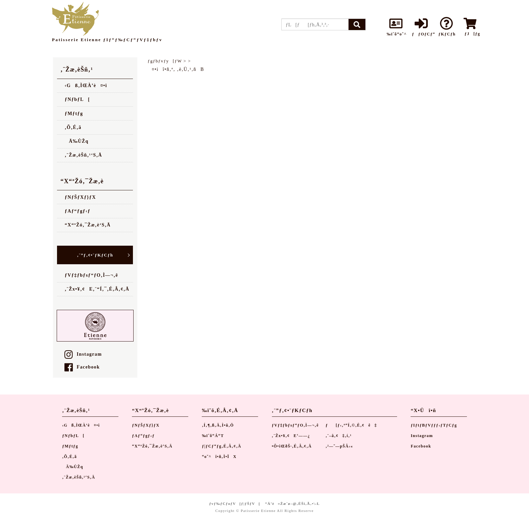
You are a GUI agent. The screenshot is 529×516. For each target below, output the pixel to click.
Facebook (82, 367)
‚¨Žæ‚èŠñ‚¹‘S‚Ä (83, 155)
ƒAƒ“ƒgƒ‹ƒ (80, 211)
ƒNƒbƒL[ (77, 99)
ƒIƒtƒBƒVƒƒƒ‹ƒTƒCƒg (434, 425)
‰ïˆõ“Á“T (213, 435)
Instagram (83, 354)
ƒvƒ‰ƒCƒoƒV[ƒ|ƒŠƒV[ (234, 503)
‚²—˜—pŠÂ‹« (339, 446)
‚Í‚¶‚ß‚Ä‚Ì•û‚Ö (218, 425)
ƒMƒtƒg (74, 113)
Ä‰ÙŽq (77, 141)
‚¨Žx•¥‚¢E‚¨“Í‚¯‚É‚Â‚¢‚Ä (97, 289)
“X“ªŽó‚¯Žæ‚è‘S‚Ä (88, 224)
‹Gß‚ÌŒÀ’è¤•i (86, 85)
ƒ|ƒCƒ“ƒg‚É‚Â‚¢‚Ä (221, 446)
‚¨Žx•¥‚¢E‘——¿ (291, 435)
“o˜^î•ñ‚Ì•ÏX (219, 456)
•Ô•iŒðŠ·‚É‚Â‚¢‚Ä (292, 446)
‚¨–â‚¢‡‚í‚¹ (339, 435)
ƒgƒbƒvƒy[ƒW (165, 60)
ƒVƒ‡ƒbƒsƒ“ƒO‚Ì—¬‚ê (91, 275)
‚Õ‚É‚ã (73, 127)
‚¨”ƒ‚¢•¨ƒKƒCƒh (95, 254)
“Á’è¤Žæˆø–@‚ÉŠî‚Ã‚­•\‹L (292, 503)
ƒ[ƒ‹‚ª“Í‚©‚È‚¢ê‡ (351, 425)
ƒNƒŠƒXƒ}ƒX (80, 197)
